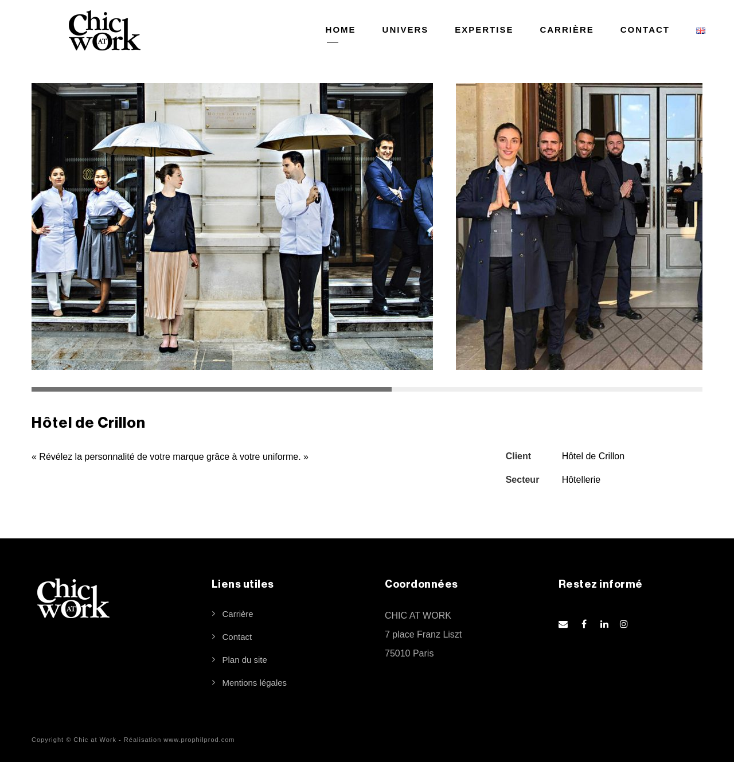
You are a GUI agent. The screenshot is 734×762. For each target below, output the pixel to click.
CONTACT (645, 29)
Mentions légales (254, 682)
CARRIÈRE (567, 29)
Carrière (237, 614)
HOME (341, 29)
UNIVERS (405, 29)
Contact (237, 637)
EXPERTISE (484, 29)
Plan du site (244, 660)
